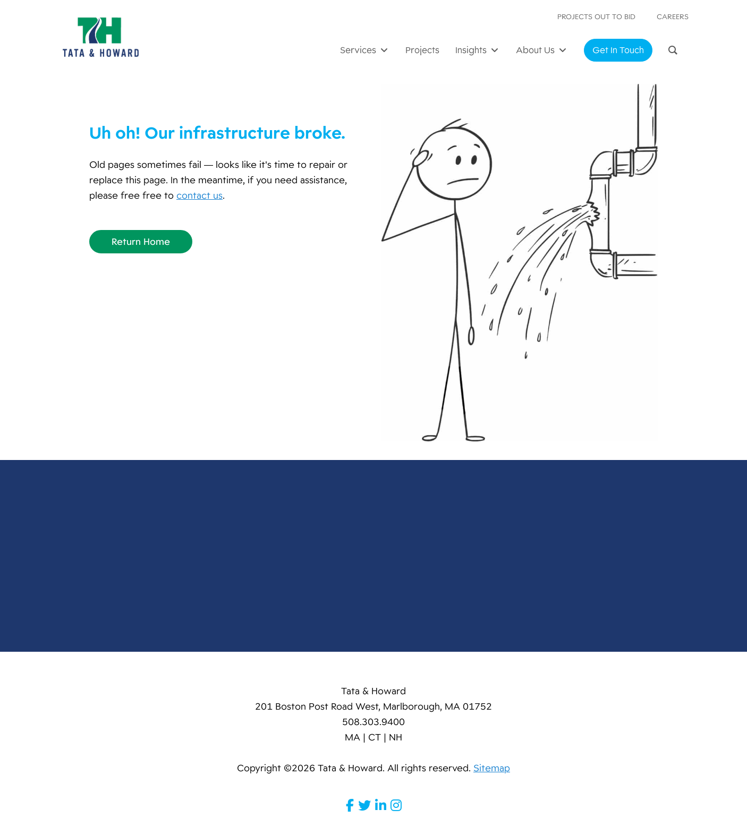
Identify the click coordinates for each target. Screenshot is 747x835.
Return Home (141, 242)
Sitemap (491, 768)
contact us (199, 195)
